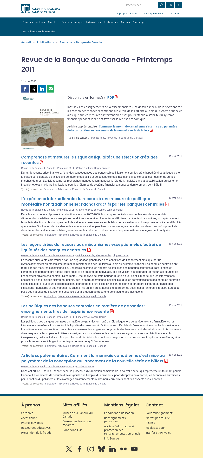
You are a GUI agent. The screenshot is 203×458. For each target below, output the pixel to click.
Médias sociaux (155, 428)
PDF (110, 97)
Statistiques (140, 22)
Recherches (111, 22)
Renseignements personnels (115, 419)
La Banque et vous (152, 13)
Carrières (174, 13)
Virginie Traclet (120, 255)
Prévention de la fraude (36, 433)
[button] (25, 89)
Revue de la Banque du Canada (81, 42)
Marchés (53, 22)
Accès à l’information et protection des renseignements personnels (122, 429)
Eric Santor (99, 209)
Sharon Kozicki (84, 209)
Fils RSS (150, 423)
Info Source (111, 438)
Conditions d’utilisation (119, 413)
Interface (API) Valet (158, 433)
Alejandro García (97, 317)
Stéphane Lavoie (85, 255)
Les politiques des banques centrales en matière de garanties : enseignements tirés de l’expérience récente (83, 308)
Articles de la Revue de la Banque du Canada (82, 189)
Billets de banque (72, 22)
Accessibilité (29, 418)
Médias (125, 22)
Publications (93, 22)
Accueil (26, 42)
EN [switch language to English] (170, 5)
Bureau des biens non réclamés (77, 423)
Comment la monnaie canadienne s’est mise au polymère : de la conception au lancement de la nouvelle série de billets (123, 128)
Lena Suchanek (115, 209)
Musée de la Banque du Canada (78, 414)
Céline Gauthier (84, 168)
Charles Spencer (85, 366)
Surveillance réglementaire (39, 31)
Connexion (72, 430)
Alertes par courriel (158, 418)
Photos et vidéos (32, 423)
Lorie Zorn (81, 317)
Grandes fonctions (34, 22)
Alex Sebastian (103, 255)
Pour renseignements (160, 413)
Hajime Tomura (102, 168)
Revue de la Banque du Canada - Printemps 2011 (47, 168)
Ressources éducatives (36, 428)
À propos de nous (127, 13)
